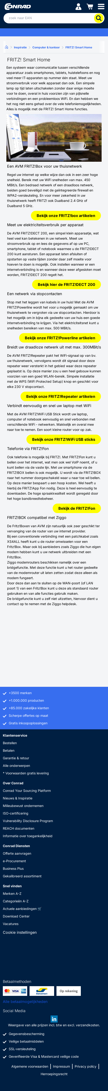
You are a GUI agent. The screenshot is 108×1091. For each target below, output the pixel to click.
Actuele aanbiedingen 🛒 (22, 909)
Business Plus (13, 868)
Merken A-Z (12, 893)
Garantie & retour (16, 758)
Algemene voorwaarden (29, 1066)
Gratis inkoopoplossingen (28, 723)
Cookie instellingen (20, 932)
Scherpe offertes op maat (28, 715)
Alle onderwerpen (16, 766)
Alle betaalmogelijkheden (25, 1001)
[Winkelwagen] (89, 6)
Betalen (8, 750)
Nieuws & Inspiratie (17, 798)
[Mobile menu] (101, 6)
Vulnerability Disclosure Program (28, 821)
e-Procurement (14, 861)
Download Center (16, 916)
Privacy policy (85, 1066)
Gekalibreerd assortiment (22, 876)
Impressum (61, 1066)
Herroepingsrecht (54, 1074)
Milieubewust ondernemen (23, 806)
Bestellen (10, 743)
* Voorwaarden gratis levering (26, 773)
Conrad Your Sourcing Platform (27, 791)
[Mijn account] (78, 6)
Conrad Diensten (16, 846)
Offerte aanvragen (17, 853)
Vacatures (10, 924)
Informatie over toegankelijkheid (27, 836)
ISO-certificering (15, 813)
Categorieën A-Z (16, 901)
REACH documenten (18, 828)
